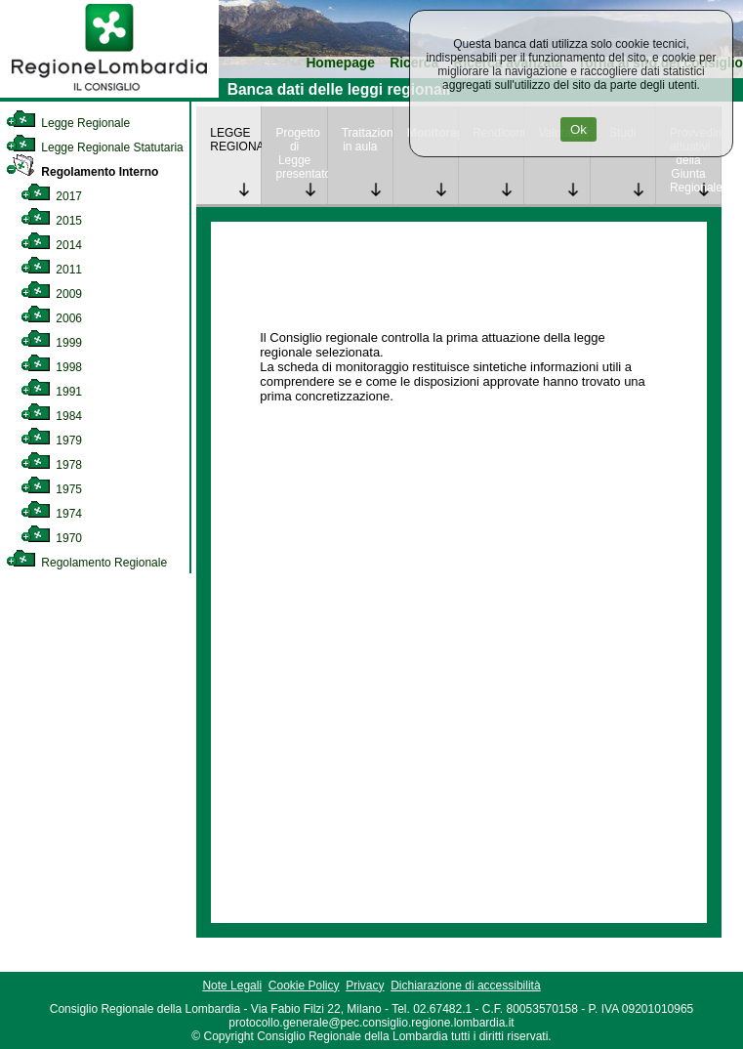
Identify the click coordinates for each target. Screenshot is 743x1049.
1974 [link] (51, 514)
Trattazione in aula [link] (367, 139)
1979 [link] (51, 440)
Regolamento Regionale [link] (86, 562)
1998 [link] (51, 367)
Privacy (365, 985)
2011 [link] (51, 269)
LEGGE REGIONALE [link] (235, 139)
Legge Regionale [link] (68, 123)
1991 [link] (51, 392)
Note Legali (232, 985)
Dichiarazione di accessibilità (465, 985)
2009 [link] (51, 294)
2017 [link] (51, 196)
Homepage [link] (340, 63)
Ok (578, 129)
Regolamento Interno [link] (82, 172)
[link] (109, 94)
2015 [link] (51, 221)
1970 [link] (51, 538)
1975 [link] (51, 489)
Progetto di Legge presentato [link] (300, 153)
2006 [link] (51, 318)
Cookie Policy (304, 985)
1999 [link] (51, 343)
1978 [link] (51, 465)
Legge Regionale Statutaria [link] (95, 147)
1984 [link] (51, 416)
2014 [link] (51, 245)
